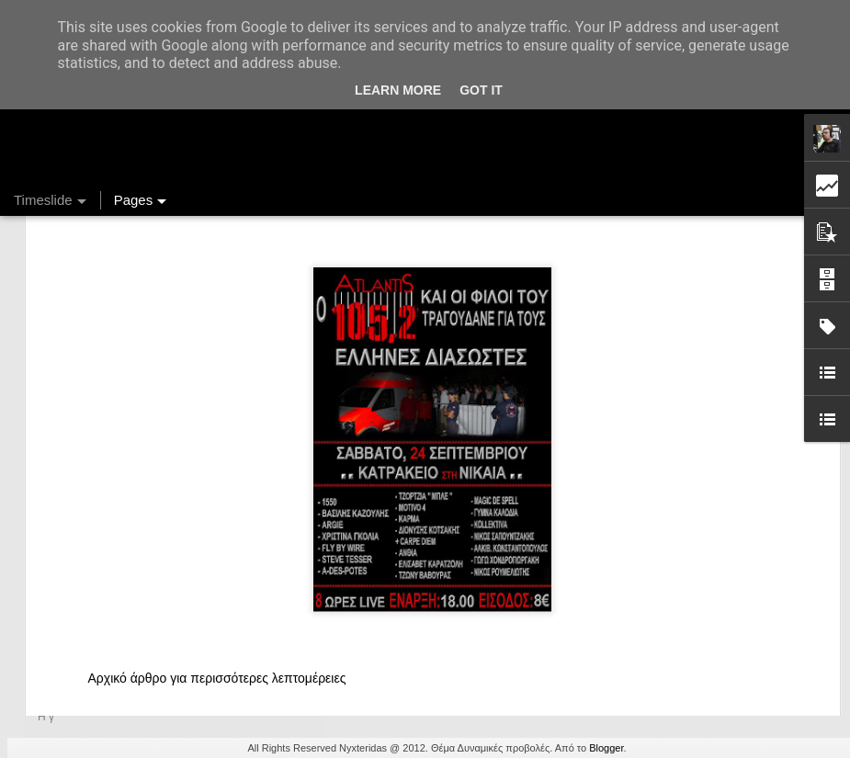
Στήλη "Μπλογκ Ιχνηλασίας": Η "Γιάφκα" (729, 649)
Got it (481, 90)
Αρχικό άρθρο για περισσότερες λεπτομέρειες (217, 509)
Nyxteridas (526, 553)
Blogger (606, 747)
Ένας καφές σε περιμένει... (693, 617)
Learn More (398, 90)
